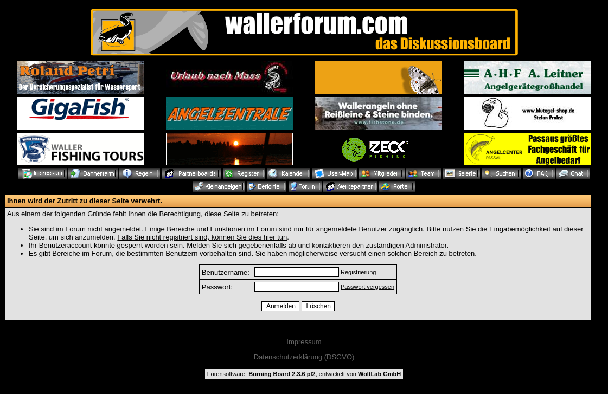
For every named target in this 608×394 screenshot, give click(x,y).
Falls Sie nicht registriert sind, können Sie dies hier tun (202, 237)
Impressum (303, 342)
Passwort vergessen (367, 286)
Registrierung (358, 272)
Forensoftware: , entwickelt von (304, 374)
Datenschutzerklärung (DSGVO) (304, 357)
